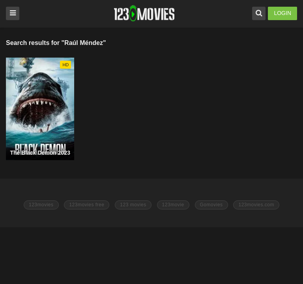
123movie (173, 204)
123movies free (86, 204)
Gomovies (211, 204)
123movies (41, 204)
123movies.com (256, 204)
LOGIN (282, 13)
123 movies (133, 204)
